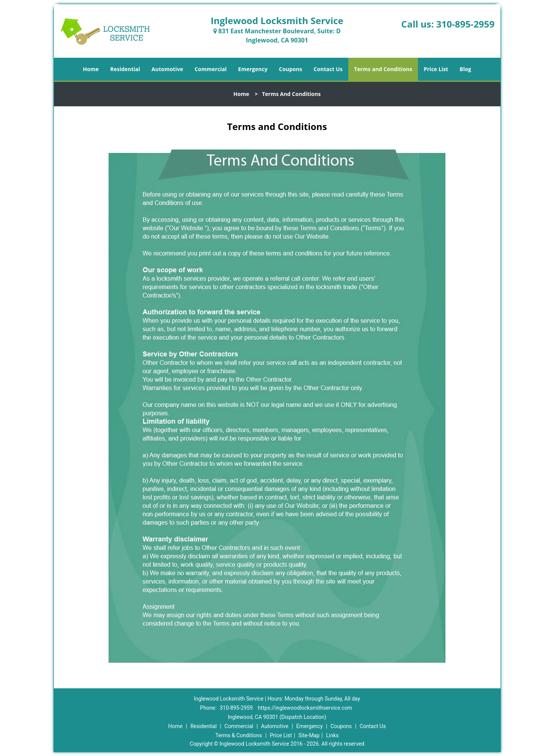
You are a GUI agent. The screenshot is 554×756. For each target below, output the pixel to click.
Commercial (211, 69)
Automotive (167, 69)
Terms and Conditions (383, 69)
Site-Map (309, 735)
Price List (436, 69)
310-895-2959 (465, 24)
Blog (465, 69)
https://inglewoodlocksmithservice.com (305, 708)
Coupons (290, 69)
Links (332, 735)
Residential (125, 69)
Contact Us (328, 69)
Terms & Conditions (238, 735)
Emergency (253, 69)
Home (91, 69)
